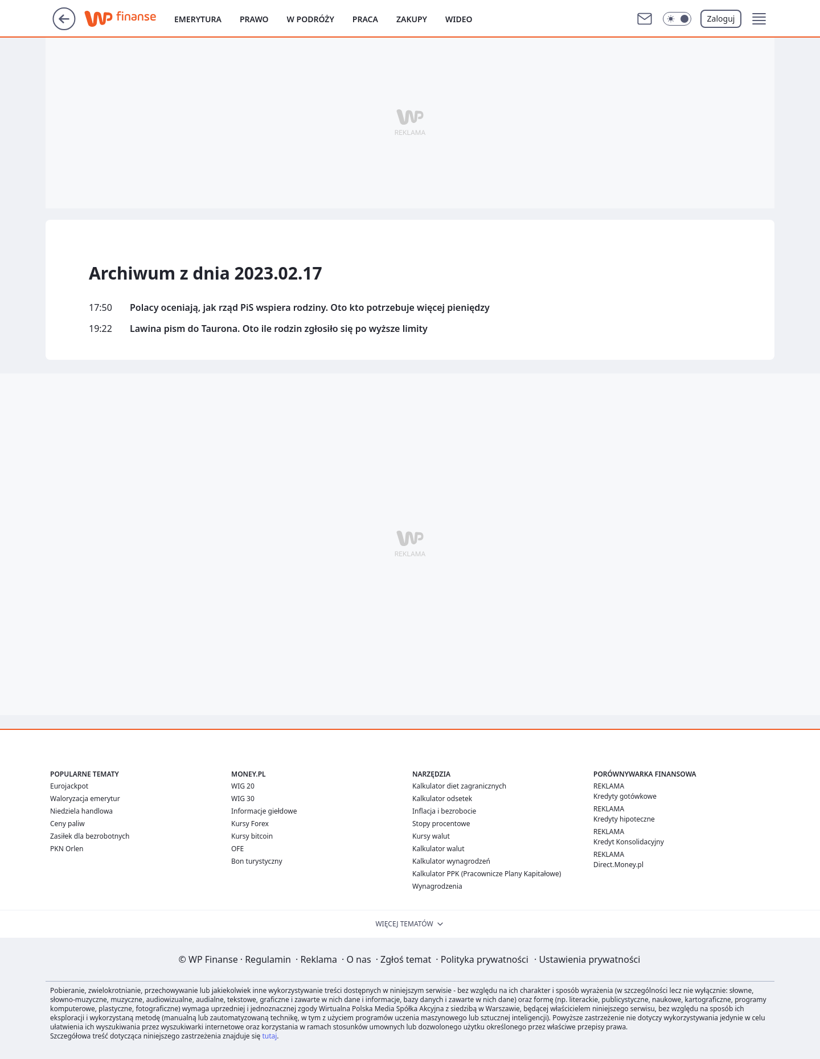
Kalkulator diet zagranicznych (459, 786)
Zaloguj (721, 18)
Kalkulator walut (438, 848)
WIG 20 (243, 786)
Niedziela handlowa (81, 811)
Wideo (459, 19)
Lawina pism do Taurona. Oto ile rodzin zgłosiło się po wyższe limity (279, 329)
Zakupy (411, 19)
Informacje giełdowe (264, 811)
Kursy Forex (250, 823)
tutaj (269, 1036)
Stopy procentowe (441, 823)
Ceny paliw (67, 823)
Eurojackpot (69, 786)
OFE (237, 848)
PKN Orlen (67, 848)
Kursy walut (431, 836)
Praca (365, 19)
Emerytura (198, 19)
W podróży (310, 19)
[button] (759, 19)
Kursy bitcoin (252, 836)
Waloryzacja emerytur (85, 798)
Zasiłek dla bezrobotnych (90, 836)
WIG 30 (243, 798)
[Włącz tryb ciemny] (677, 19)
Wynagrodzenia (437, 886)
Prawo (254, 19)
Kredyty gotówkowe (625, 796)
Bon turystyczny (256, 861)
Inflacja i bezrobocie (444, 811)
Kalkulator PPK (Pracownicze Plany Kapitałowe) (486, 874)
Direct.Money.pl (618, 864)
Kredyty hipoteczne (624, 819)
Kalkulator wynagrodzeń (451, 861)
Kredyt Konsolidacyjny (628, 842)
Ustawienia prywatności (587, 959)
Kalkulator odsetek (442, 798)
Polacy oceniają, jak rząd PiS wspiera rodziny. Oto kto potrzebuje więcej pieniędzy (310, 308)
